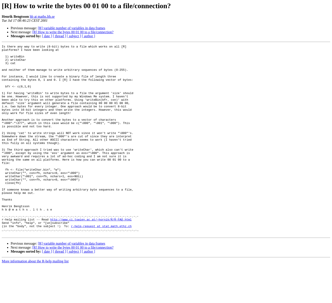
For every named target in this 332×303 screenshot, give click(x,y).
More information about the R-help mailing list (35, 299)
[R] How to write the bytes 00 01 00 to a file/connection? (73, 32)
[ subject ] (74, 36)
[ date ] (47, 36)
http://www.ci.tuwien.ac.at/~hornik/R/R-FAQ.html (91, 255)
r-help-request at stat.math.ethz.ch (101, 263)
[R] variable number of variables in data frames (71, 28)
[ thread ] (59, 36)
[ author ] (88, 36)
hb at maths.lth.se (42, 16)
